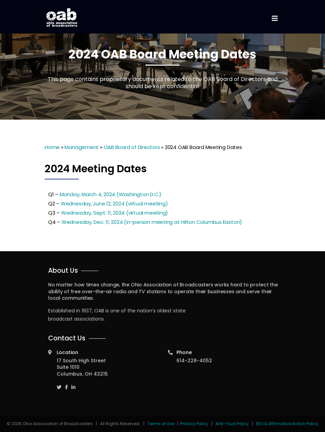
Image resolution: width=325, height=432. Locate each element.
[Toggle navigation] (274, 18)
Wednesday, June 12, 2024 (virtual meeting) (114, 203)
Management (82, 147)
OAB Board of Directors (132, 147)
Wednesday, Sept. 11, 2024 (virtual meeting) (114, 212)
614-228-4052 (194, 360)
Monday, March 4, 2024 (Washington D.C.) (110, 194)
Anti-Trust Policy (232, 424)
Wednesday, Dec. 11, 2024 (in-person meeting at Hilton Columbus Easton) (151, 222)
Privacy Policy (194, 424)
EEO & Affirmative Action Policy (287, 424)
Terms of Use (161, 424)
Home (52, 147)
